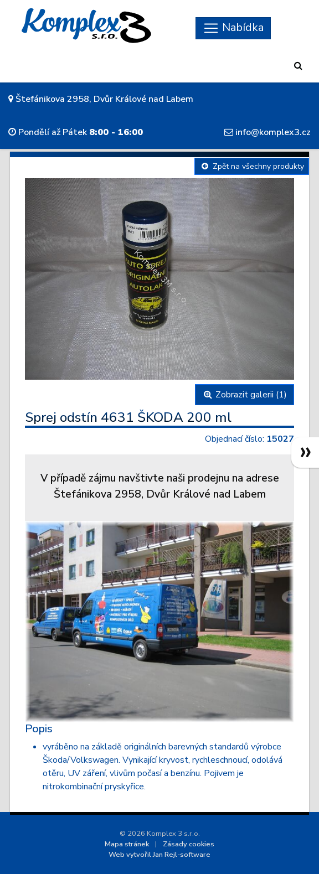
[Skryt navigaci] (233, 28)
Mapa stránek (127, 844)
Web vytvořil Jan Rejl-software (159, 855)
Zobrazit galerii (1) (244, 395)
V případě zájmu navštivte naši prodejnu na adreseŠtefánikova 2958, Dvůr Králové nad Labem (159, 486)
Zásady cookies (188, 844)
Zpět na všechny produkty (251, 166)
